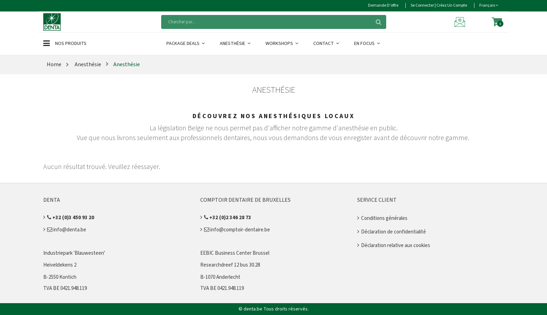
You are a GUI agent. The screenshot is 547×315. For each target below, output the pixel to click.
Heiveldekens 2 (59, 265)
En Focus (367, 43)
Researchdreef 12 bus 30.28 (230, 265)
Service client (377, 200)
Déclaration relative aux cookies (395, 245)
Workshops (282, 43)
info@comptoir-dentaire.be (237, 229)
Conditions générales (384, 218)
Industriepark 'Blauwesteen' (74, 253)
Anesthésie (236, 43)
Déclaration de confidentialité (393, 232)
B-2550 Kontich (59, 277)
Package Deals (186, 43)
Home (54, 64)
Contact (326, 43)
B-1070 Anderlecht (220, 277)
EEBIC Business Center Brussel (234, 253)
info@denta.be (66, 229)
